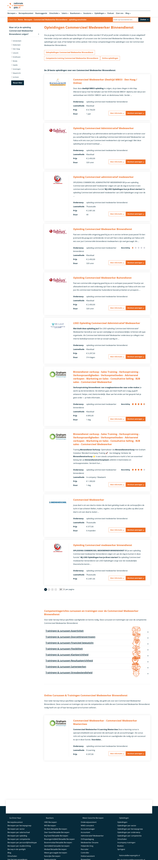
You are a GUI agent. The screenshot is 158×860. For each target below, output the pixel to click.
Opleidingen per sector (126, 833)
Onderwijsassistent (88, 829)
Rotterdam (16, 45)
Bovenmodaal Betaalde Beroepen (58, 850)
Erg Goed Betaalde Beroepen (56, 843)
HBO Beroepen (50, 829)
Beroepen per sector (16, 836)
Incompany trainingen (126, 850)
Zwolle (14, 65)
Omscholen (53, 13)
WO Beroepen (50, 833)
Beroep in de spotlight (17, 856)
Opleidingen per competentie (129, 843)
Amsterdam (16, 41)
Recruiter (85, 856)
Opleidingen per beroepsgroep (130, 836)
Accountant (85, 839)
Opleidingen (99, 13)
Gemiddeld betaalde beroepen (56, 853)
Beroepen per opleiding (17, 843)
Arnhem (15, 78)
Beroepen (11, 13)
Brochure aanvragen (133, 115)
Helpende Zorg (87, 853)
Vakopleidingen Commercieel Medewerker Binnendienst (71, 53)
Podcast (110, 13)
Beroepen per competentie (19, 846)
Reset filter (17, 83)
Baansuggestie (41, 13)
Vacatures (87, 13)
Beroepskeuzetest (26, 13)
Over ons (119, 13)
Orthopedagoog (87, 846)
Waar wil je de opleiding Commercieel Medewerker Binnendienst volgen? (24, 31)
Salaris (64, 13)
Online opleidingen (113, 59)
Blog (127, 13)
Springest (121, 856)
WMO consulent (87, 833)
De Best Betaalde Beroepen (55, 836)
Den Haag (15, 49)
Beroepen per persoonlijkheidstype (22, 850)
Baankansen (75, 13)
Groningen (16, 69)
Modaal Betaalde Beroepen (55, 856)
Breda (14, 61)
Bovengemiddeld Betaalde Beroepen (59, 846)
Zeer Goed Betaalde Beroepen (56, 839)
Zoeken (143, 20)
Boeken (120, 853)
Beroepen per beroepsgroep (19, 833)
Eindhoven (16, 57)
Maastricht (16, 73)
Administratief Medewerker (92, 843)
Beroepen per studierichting (19, 853)
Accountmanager (88, 836)
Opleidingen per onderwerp (128, 839)
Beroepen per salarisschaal (19, 839)
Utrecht (14, 53)
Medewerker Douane (89, 850)
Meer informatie (111, 115)
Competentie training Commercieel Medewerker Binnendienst (74, 59)
